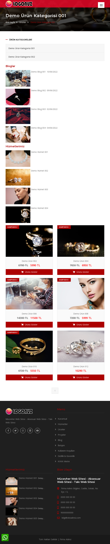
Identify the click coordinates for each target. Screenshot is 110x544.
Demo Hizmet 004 (39, 208)
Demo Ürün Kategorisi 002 (21, 56)
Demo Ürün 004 (80, 261)
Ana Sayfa (10, 22)
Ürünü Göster (29, 272)
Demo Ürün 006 (29, 313)
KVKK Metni (63, 461)
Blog (59, 440)
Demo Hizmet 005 (31, 518)
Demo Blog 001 (38, 71)
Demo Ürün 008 (80, 313)
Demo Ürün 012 (80, 366)
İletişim (61, 445)
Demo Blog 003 (38, 109)
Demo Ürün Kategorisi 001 (43, 22)
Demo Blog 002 (38, 90)
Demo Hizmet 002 (39, 170)
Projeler (61, 434)
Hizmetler (62, 424)
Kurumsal (62, 418)
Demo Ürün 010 (29, 366)
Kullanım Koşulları (66, 450)
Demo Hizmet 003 (39, 189)
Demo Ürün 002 (29, 261)
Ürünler (22, 22)
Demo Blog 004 (38, 127)
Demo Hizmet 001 (39, 152)
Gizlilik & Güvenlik (66, 456)
